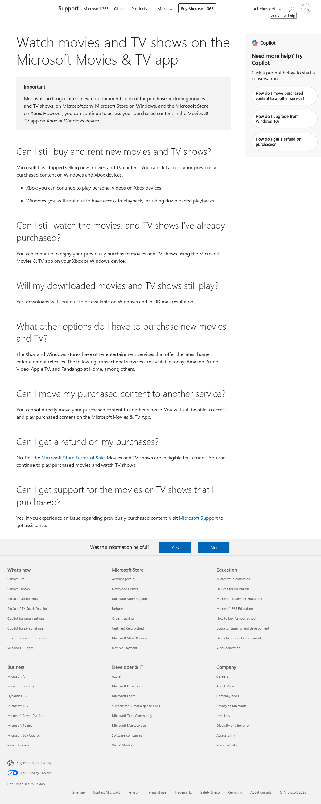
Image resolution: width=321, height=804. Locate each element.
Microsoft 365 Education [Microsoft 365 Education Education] (234, 608)
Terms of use (156, 792)
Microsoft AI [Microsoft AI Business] (16, 676)
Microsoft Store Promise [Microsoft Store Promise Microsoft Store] (130, 638)
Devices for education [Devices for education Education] (232, 588)
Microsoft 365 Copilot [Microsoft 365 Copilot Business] (23, 735)
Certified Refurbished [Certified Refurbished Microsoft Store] (128, 628)
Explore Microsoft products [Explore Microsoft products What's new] (27, 638)
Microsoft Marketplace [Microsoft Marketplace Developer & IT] (129, 725)
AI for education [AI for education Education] (228, 648)
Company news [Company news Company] (227, 696)
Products (142, 8)
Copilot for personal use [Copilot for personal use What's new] (25, 628)
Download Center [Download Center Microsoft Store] (125, 588)
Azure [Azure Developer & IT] (116, 676)
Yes (175, 547)
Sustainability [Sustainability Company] (226, 745)
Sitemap (78, 792)
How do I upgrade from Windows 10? (277, 119)
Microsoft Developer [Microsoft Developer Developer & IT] (127, 686)
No (213, 547)
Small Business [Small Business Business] (18, 745)
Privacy (133, 792)
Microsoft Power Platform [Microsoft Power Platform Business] (26, 715)
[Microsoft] (28, 8)
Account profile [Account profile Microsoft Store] (123, 579)
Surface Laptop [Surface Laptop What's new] (18, 588)
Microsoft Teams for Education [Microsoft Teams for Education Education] (239, 598)
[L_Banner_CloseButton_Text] (318, 41)
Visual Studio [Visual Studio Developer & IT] (122, 745)
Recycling (235, 792)
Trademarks (183, 792)
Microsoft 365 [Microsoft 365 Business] (17, 705)
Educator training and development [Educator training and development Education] (242, 628)
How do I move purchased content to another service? (280, 95)
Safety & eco (210, 792)
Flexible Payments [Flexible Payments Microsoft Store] (125, 648)
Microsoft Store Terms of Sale (73, 457)
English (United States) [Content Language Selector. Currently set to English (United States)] (34, 762)
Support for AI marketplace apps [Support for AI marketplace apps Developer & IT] (136, 705)
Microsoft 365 (96, 8)
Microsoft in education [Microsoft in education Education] (233, 579)
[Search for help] (291, 8)
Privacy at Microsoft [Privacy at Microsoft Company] (231, 705)
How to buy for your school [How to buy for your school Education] (236, 618)
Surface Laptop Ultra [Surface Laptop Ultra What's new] (22, 598)
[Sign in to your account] (306, 8)
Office (120, 8)
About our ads (260, 792)
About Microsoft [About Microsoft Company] (228, 686)
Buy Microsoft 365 (201, 8)
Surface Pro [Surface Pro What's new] (15, 579)
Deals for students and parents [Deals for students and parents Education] (239, 638)
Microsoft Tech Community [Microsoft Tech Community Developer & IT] (132, 715)
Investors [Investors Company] (223, 715)
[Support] (67, 8)
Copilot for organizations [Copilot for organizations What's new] (25, 618)
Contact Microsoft (106, 792)
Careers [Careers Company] (222, 676)
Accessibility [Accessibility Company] (225, 735)
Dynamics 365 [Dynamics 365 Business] (17, 696)
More (166, 8)
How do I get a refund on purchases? (278, 141)
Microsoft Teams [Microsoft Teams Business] (19, 725)
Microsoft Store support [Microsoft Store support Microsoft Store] (129, 598)
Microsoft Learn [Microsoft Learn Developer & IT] (123, 696)
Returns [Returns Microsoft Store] (118, 608)
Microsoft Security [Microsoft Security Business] (21, 686)
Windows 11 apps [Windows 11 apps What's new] (20, 648)
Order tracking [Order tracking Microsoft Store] (123, 618)
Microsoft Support (198, 517)
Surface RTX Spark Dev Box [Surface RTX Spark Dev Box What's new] (27, 608)
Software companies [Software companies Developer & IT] (127, 735)
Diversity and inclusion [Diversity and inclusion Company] (233, 725)
